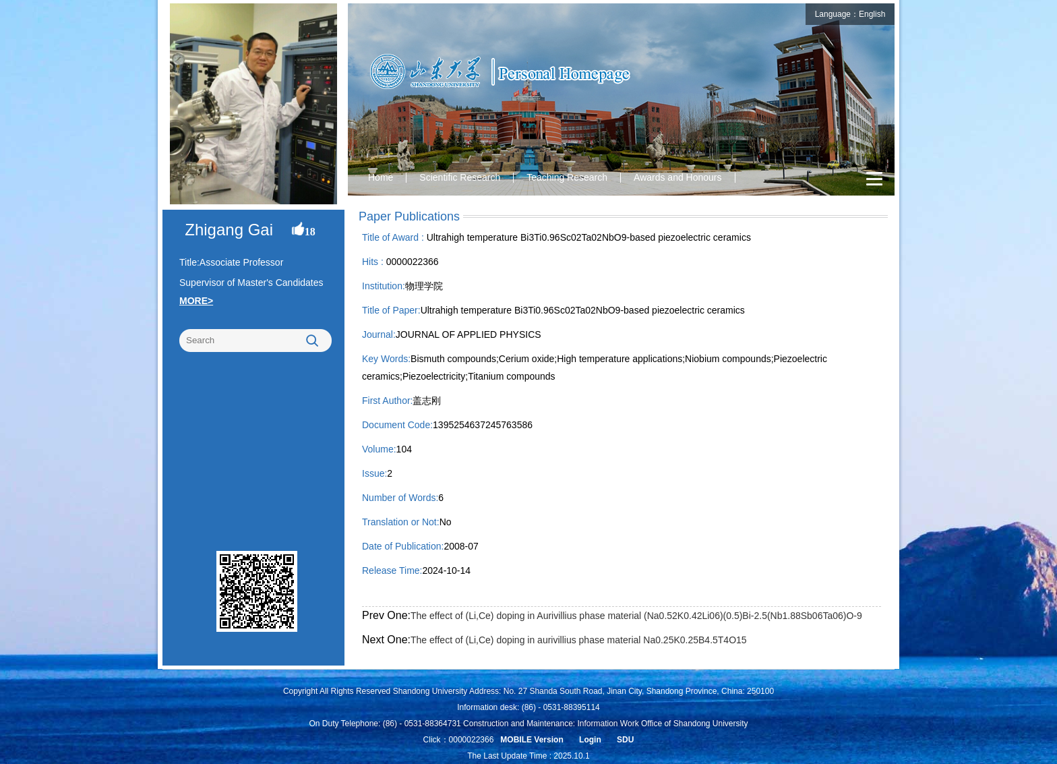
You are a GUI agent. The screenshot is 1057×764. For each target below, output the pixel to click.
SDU (625, 739)
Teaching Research (566, 177)
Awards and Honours (677, 177)
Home (380, 177)
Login (590, 739)
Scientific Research (459, 177)
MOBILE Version (531, 739)
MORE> (196, 300)
